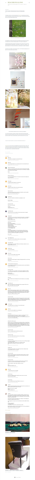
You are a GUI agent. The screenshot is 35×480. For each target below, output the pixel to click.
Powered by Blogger (17, 477)
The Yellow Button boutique (12, 263)
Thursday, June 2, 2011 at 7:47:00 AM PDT (13, 255)
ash (8, 393)
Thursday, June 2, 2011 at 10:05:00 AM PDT (13, 280)
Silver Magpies (10, 237)
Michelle (9, 196)
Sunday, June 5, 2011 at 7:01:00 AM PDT (13, 371)
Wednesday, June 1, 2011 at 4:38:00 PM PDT (13, 178)
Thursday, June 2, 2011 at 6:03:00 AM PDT (13, 213)
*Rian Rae (6, 145)
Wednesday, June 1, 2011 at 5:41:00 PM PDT (13, 188)
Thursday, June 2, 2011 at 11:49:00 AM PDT (13, 294)
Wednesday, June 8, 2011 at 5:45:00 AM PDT (13, 408)
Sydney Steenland (10, 167)
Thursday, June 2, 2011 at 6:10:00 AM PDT (13, 240)
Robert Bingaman (10, 432)
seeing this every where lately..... (14, 470)
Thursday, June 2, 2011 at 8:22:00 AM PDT (13, 261)
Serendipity (9, 283)
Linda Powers (10, 339)
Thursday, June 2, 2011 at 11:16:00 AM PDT (13, 286)
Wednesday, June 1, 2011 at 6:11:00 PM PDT (13, 194)
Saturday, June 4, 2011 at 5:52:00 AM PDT (13, 345)
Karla (8, 369)
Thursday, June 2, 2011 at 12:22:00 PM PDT (13, 301)
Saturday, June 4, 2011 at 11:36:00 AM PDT (13, 357)
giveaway (12, 153)
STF (8, 384)
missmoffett (10, 242)
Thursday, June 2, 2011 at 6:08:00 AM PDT (13, 235)
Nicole (9, 253)
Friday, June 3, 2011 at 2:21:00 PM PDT (12, 332)
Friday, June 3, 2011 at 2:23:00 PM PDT (12, 337)
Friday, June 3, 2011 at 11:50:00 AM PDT (12, 327)
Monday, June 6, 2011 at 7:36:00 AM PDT (13, 382)
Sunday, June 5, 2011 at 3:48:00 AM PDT (13, 366)
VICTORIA (9, 374)
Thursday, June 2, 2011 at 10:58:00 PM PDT (13, 318)
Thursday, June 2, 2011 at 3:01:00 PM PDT (13, 306)
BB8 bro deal (8, 153)
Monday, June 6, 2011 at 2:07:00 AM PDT (13, 377)
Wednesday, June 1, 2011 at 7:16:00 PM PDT (13, 201)
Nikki (8, 157)
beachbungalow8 (15, 2)
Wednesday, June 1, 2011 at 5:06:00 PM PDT (13, 183)
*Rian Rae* (20, 15)
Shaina (9, 181)
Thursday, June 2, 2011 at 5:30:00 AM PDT (13, 208)
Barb (8, 288)
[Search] (29, 2)
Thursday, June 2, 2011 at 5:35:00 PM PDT (13, 311)
